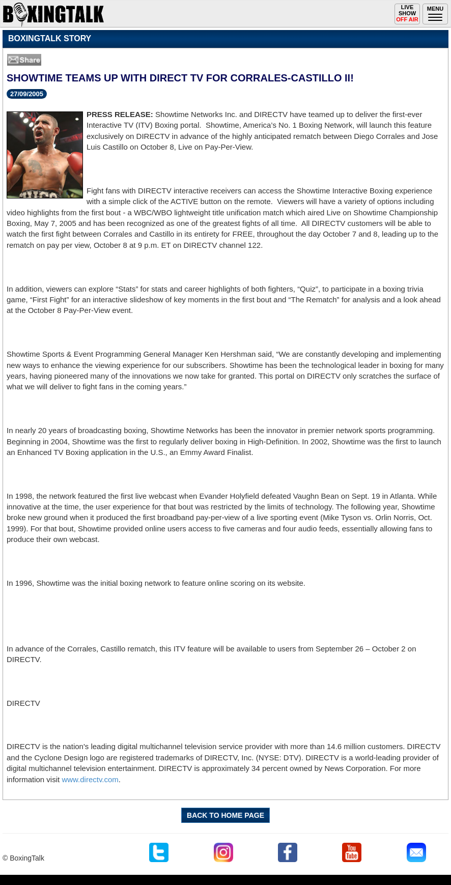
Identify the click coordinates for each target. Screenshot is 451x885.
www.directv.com (90, 779)
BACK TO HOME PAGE (225, 815)
